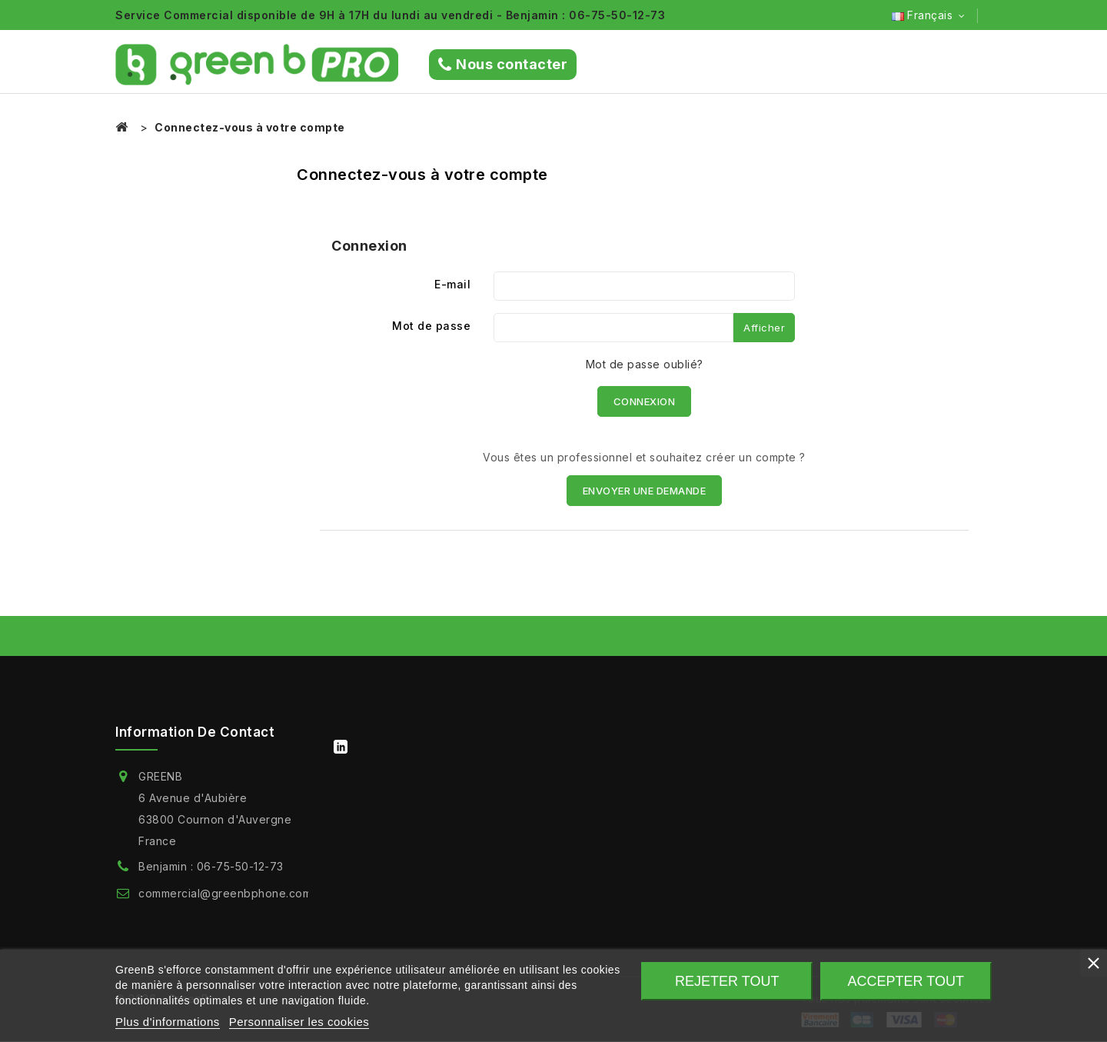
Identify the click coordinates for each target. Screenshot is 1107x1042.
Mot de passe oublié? (644, 364)
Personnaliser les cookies (299, 1021)
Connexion (644, 401)
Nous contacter (503, 64)
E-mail (452, 284)
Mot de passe (431, 325)
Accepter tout (906, 981)
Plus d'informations (167, 1021)
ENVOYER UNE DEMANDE (644, 490)
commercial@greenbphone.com (224, 893)
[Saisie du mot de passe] (613, 327)
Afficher (764, 327)
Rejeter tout (727, 981)
